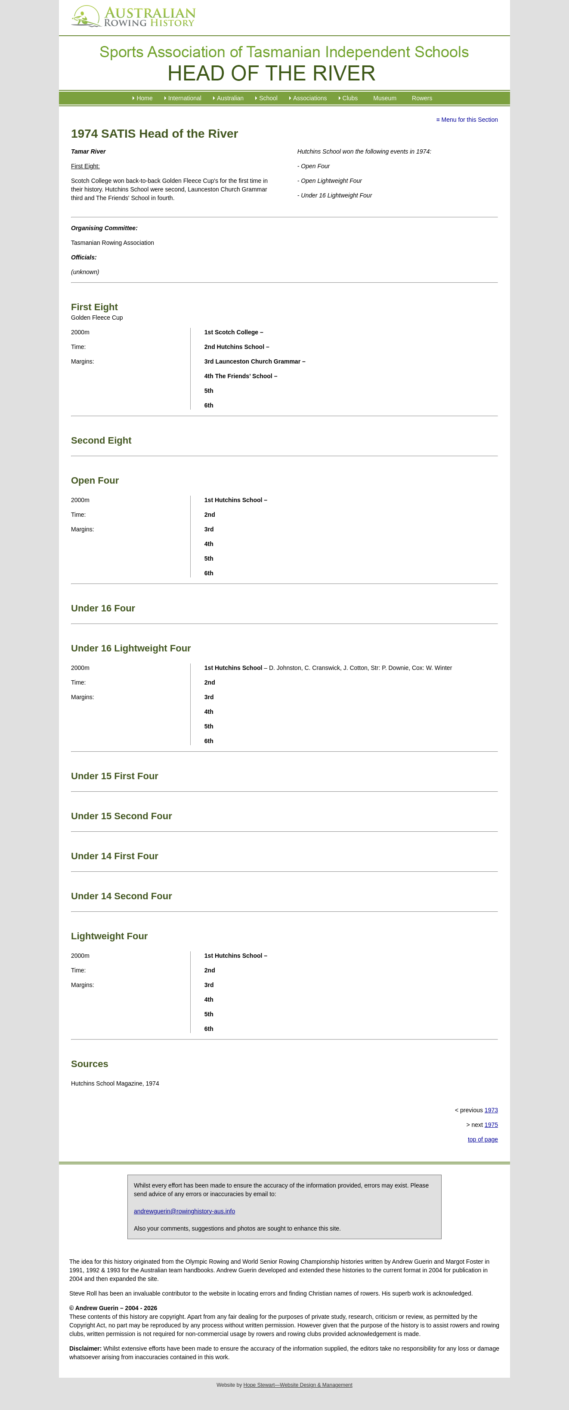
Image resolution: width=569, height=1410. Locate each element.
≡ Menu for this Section (467, 119)
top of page (483, 1139)
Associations (310, 98)
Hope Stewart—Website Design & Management (298, 1385)
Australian (230, 98)
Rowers (422, 98)
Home (144, 98)
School (268, 98)
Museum (384, 98)
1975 (491, 1124)
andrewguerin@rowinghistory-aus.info (184, 1211)
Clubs (350, 98)
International (184, 98)
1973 (491, 1110)
